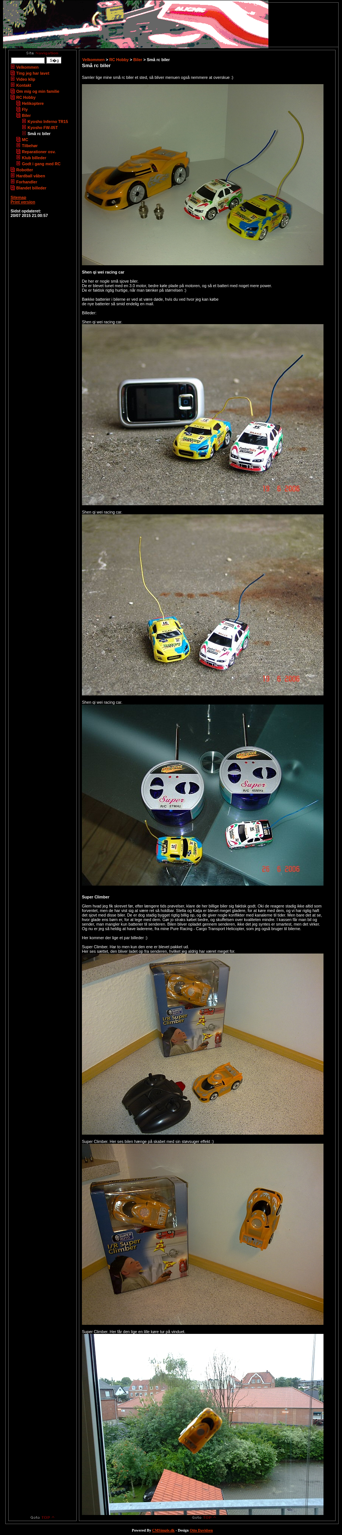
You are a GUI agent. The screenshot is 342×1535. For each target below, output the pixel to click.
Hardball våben (30, 176)
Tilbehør (30, 145)
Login (15, 206)
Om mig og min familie (37, 91)
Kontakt (23, 85)
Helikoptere (33, 103)
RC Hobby (26, 97)
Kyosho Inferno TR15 (48, 121)
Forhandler (26, 182)
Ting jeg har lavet (32, 73)
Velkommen (27, 67)
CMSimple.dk (163, 1530)
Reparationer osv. (38, 151)
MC (25, 139)
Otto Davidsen (201, 1530)
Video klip (25, 79)
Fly (25, 109)
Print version (23, 202)
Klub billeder (34, 157)
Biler (26, 115)
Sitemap (18, 197)
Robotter (24, 170)
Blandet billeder (31, 188)
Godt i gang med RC (41, 163)
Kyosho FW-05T (43, 127)
